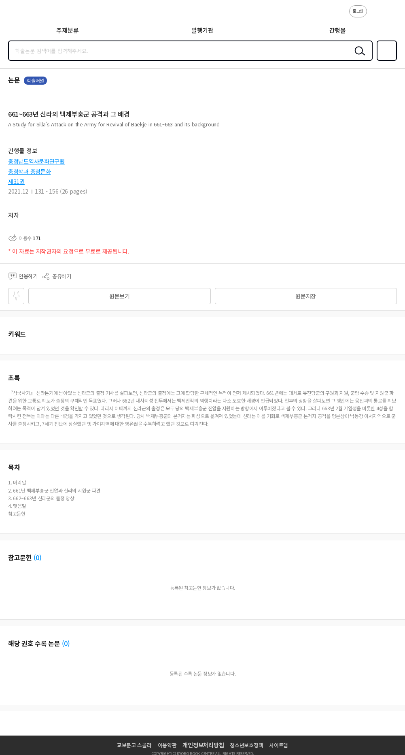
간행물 (337, 30)
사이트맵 (278, 745)
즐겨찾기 (385, 60)
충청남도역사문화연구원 (36, 161)
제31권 (16, 181)
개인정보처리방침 (203, 745)
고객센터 (375, 15)
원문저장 (305, 296)
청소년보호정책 (246, 745)
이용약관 (167, 745)
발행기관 (202, 30)
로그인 (358, 11)
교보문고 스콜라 (134, 745)
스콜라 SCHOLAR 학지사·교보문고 (24, 12)
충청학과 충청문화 (29, 171)
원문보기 (119, 296)
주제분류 (67, 30)
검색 (358, 57)
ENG (392, 15)
